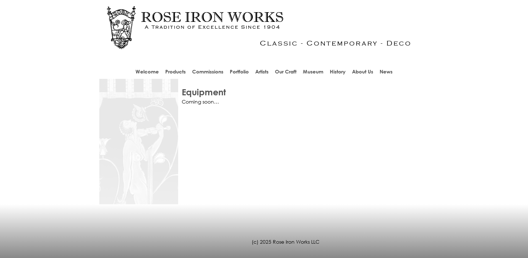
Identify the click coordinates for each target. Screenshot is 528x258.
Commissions (207, 71)
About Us (362, 71)
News (386, 71)
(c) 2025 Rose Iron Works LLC (285, 241)
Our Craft (285, 71)
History (338, 71)
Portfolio (239, 71)
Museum (313, 71)
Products (175, 71)
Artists (261, 71)
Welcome (147, 71)
